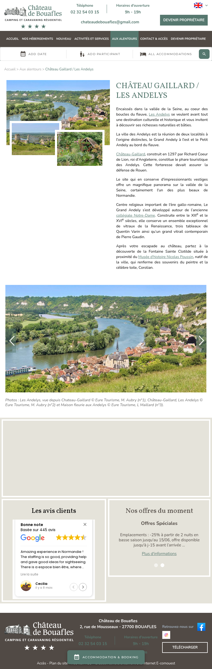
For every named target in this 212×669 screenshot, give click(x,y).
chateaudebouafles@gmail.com (110, 22)
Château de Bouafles (118, 621)
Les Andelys (159, 114)
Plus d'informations (159, 553)
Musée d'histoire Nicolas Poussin (165, 256)
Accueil (12, 39)
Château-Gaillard (130, 154)
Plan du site (58, 663)
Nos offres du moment (159, 511)
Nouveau (63, 39)
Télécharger (185, 647)
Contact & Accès (154, 39)
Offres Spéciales (159, 523)
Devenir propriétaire (183, 20)
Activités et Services (91, 39)
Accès (41, 663)
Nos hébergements (37, 39)
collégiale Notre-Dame (135, 215)
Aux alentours (124, 39)
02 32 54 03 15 (84, 12)
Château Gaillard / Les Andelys (69, 69)
